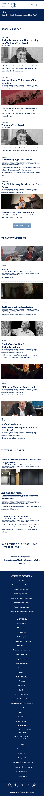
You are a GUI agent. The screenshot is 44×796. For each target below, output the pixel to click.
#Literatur (28, 560)
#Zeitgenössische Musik (12, 560)
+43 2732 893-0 (22, 739)
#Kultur (37, 560)
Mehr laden (22, 225)
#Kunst (22, 563)
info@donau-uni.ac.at (21, 736)
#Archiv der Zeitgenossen (21, 557)
